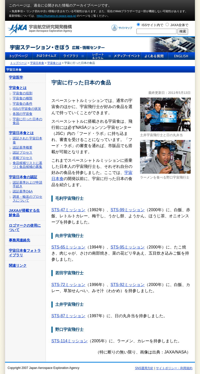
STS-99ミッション (128, 210)
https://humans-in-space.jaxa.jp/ (56, 15)
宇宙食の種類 (22, 98)
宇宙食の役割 (22, 93)
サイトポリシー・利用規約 (174, 368)
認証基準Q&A (23, 191)
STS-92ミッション (128, 284)
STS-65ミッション (68, 247)
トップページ (18, 62)
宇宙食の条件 (22, 103)
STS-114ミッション (69, 341)
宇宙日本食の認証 (23, 177)
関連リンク (18, 265)
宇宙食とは (54, 62)
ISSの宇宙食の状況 (27, 109)
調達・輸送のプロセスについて (27, 198)
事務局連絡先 (19, 240)
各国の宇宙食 (22, 114)
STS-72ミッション (68, 284)
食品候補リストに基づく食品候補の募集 (27, 165)
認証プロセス (22, 152)
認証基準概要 (22, 147)
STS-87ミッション (68, 316)
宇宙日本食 (37, 62)
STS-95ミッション (128, 247)
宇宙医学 (16, 77)
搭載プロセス (22, 158)
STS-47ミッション (68, 210)
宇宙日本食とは (21, 133)
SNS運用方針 (144, 368)
